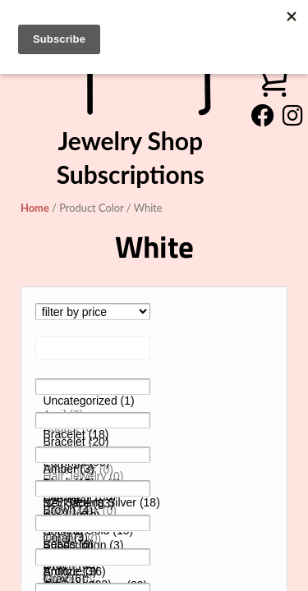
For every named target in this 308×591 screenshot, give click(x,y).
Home (35, 207)
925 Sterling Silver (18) (93, 503)
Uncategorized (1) (93, 401)
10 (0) (93, 537)
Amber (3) (93, 469)
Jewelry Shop (130, 140)
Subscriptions (131, 174)
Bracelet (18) (93, 435)
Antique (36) (93, 572)
